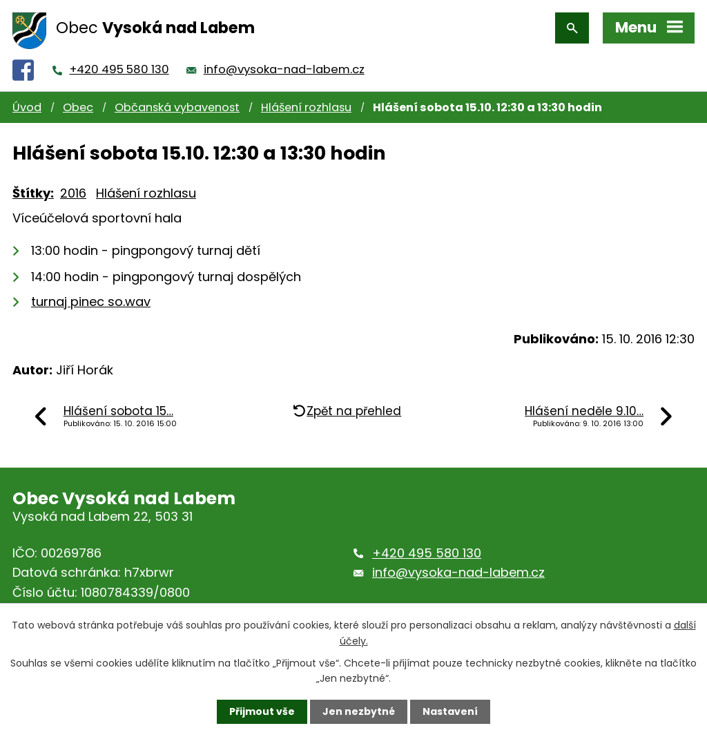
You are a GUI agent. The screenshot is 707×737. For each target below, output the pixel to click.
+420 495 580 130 (119, 69)
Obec (78, 107)
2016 (73, 193)
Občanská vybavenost (177, 107)
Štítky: (33, 193)
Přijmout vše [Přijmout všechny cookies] (262, 711)
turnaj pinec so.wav (91, 301)
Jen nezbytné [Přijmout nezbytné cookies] (358, 711)
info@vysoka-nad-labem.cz (284, 69)
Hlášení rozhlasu (306, 107)
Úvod (26, 107)
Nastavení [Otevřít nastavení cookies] (450, 711)
